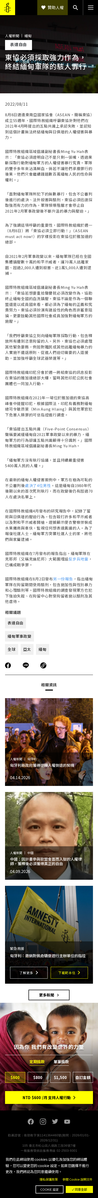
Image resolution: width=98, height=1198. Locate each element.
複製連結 (43, 665)
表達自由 (15, 622)
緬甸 (43, 649)
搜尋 (75, 7)
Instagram (43, 1121)
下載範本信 (66, 972)
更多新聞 (46, 994)
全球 (12, 649)
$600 (15, 1077)
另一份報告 (63, 578)
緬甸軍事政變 (19, 636)
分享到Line (26, 665)
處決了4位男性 (38, 485)
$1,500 (60, 1077)
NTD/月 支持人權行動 (47, 1097)
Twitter (55, 1121)
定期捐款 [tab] (37, 1061)
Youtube (67, 1121)
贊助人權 (56, 7)
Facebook (31, 1121)
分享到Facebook (8, 665)
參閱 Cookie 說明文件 (77, 1179)
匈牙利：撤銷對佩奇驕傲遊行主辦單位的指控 (48, 955)
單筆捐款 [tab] (61, 1061)
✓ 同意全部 (79, 1189)
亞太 (27, 649)
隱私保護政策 (49, 1179)
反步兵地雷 (78, 559)
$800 (37, 1077)
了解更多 (26, 972)
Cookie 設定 (49, 1189)
